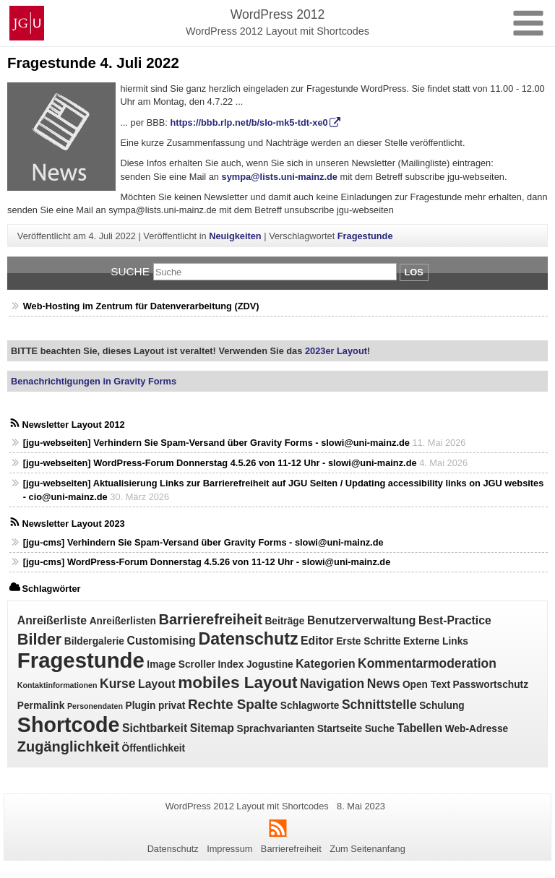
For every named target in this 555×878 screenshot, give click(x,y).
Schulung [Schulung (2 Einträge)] (442, 705)
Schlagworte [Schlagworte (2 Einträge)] (310, 705)
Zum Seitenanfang (367, 848)
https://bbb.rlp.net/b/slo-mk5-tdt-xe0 (248, 122)
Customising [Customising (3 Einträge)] (161, 640)
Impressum (229, 848)
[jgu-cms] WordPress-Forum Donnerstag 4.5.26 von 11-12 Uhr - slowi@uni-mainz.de (207, 561)
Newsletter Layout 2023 (73, 523)
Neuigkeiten (235, 236)
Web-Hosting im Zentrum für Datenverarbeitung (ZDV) (141, 306)
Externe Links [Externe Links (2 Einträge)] (435, 641)
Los (414, 272)
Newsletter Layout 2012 (73, 424)
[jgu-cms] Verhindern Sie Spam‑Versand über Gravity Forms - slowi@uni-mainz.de (203, 542)
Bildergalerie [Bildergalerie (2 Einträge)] (94, 641)
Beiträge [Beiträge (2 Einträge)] (284, 621)
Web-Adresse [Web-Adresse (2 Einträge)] (476, 728)
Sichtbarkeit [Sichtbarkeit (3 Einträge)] (154, 728)
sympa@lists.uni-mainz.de (279, 176)
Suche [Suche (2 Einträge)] (380, 728)
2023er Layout (334, 350)
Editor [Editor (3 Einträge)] (317, 640)
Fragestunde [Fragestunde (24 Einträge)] (81, 660)
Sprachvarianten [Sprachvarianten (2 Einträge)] (276, 728)
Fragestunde (365, 236)
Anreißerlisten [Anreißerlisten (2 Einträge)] (123, 621)
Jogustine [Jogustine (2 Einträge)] (269, 664)
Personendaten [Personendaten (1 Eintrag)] (95, 706)
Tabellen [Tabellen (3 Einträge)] (419, 728)
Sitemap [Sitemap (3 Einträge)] (212, 728)
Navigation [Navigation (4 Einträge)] (332, 683)
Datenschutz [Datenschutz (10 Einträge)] (248, 638)
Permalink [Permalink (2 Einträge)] (41, 705)
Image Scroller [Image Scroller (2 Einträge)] (181, 664)
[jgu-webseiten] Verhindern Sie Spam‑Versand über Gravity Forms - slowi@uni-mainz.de (216, 442)
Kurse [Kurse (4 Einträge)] (117, 683)
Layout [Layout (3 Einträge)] (157, 684)
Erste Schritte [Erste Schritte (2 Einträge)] (368, 641)
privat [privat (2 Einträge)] (171, 705)
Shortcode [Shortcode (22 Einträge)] (68, 724)
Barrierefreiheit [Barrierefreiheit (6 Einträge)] (210, 619)
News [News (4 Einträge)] (383, 683)
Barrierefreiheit (291, 848)
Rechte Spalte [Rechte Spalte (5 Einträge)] (233, 704)
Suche (130, 271)
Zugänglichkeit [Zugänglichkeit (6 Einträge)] (68, 746)
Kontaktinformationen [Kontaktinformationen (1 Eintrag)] (57, 685)
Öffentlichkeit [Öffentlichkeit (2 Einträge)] (153, 748)
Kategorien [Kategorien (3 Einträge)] (325, 664)
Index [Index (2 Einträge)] (231, 664)
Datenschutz (173, 848)
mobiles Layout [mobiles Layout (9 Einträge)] (237, 682)
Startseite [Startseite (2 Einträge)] (340, 728)
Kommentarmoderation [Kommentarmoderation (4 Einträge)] (427, 663)
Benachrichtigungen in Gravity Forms (93, 381)
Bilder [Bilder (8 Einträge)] (39, 639)
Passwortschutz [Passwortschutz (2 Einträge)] (490, 684)
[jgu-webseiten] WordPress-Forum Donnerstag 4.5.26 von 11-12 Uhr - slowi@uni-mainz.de (220, 462)
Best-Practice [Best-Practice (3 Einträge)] (454, 620)
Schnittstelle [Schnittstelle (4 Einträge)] (379, 704)
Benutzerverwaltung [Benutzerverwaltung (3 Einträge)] (361, 620)
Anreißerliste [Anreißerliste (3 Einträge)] (52, 620)
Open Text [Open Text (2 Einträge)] (426, 684)
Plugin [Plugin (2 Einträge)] (141, 705)
